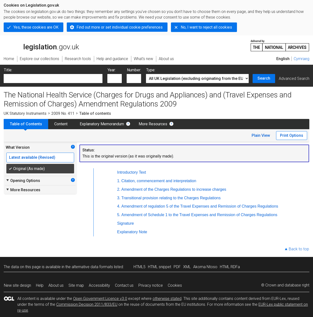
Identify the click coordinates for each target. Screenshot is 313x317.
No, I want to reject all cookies (206, 27)
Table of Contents (26, 124)
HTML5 (139, 266)
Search (263, 78)
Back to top (299, 249)
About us (56, 285)
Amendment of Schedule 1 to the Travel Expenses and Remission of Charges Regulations (199, 215)
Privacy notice (150, 285)
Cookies (175, 285)
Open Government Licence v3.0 (100, 298)
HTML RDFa (230, 266)
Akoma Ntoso (205, 266)
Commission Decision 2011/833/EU (86, 304)
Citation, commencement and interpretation (158, 181)
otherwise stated (167, 298)
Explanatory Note (132, 232)
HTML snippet (159, 266)
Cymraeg (301, 58)
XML (187, 266)
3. (118, 198)
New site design (17, 285)
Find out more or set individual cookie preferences (120, 27)
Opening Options (23, 180)
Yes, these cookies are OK (35, 27)
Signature (125, 223)
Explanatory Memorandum (102, 124)
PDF (177, 266)
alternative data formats (92, 266)
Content (60, 124)
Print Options (291, 135)
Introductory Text (131, 172)
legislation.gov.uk (41, 45)
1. (118, 181)
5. (118, 215)
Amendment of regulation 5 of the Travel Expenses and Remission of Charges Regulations (199, 206)
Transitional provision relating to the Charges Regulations (171, 198)
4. (118, 206)
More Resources (153, 124)
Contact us (124, 285)
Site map (76, 285)
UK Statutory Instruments (25, 113)
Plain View (261, 135)
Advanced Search (294, 78)
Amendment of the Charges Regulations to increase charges (173, 189)
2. (118, 189)
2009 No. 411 (62, 113)
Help (40, 285)
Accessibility (99, 285)
